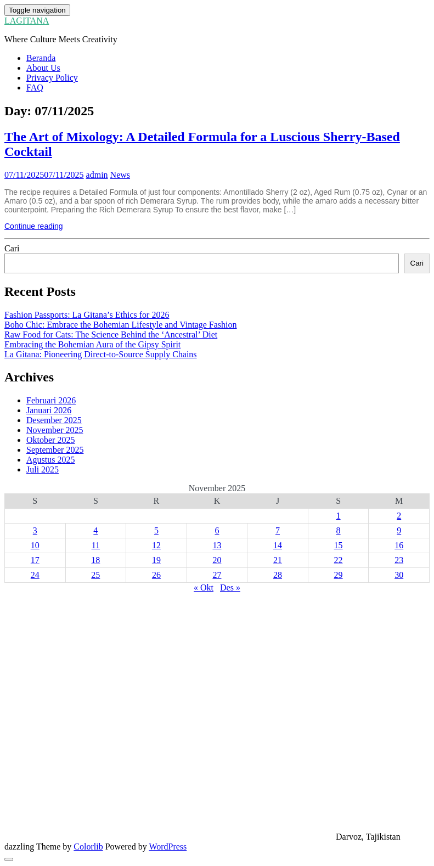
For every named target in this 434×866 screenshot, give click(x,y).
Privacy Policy (52, 77)
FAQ (34, 87)
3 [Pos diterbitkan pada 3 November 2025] (35, 530)
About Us (43, 67)
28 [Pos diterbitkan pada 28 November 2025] (277, 575)
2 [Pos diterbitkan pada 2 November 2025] (399, 515)
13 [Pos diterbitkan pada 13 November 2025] (216, 545)
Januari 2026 (48, 410)
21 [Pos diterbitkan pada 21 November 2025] (277, 560)
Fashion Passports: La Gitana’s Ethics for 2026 (86, 314)
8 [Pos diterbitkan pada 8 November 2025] (338, 530)
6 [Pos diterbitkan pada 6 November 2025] (217, 530)
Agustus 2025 (50, 459)
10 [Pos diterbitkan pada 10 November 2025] (35, 545)
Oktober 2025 (50, 440)
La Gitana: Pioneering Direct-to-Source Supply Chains (100, 354)
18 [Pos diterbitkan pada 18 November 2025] (95, 560)
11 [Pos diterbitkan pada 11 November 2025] (96, 545)
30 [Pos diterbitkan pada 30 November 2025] (398, 575)
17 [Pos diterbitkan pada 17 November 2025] (35, 560)
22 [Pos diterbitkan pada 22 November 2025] (338, 560)
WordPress (168, 846)
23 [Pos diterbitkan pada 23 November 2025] (398, 560)
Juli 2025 (42, 469)
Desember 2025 (54, 420)
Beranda (40, 58)
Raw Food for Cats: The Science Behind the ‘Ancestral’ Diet (110, 334)
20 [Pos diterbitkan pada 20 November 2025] (216, 560)
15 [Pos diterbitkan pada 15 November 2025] (338, 545)
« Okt (203, 587)
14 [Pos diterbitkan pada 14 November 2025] (277, 545)
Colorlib (88, 846)
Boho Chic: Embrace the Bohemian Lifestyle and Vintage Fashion (120, 324)
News (120, 174)
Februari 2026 (51, 400)
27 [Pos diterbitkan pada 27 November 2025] (216, 575)
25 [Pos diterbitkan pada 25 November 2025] (95, 575)
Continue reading (33, 226)
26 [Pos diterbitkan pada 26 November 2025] (156, 575)
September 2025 (54, 449)
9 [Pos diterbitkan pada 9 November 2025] (399, 530)
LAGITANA (26, 20)
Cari (12, 248)
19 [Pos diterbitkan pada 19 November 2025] (156, 560)
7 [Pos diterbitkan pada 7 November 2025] (277, 530)
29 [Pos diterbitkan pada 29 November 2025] (338, 575)
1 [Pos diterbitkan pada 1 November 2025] (338, 515)
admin (97, 174)
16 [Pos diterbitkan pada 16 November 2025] (398, 545)
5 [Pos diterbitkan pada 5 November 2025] (156, 530)
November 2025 (54, 430)
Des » (230, 587)
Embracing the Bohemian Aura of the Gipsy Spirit (92, 344)
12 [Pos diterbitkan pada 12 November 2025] (156, 545)
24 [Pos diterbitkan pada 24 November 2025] (35, 575)
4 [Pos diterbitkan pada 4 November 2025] (95, 530)
